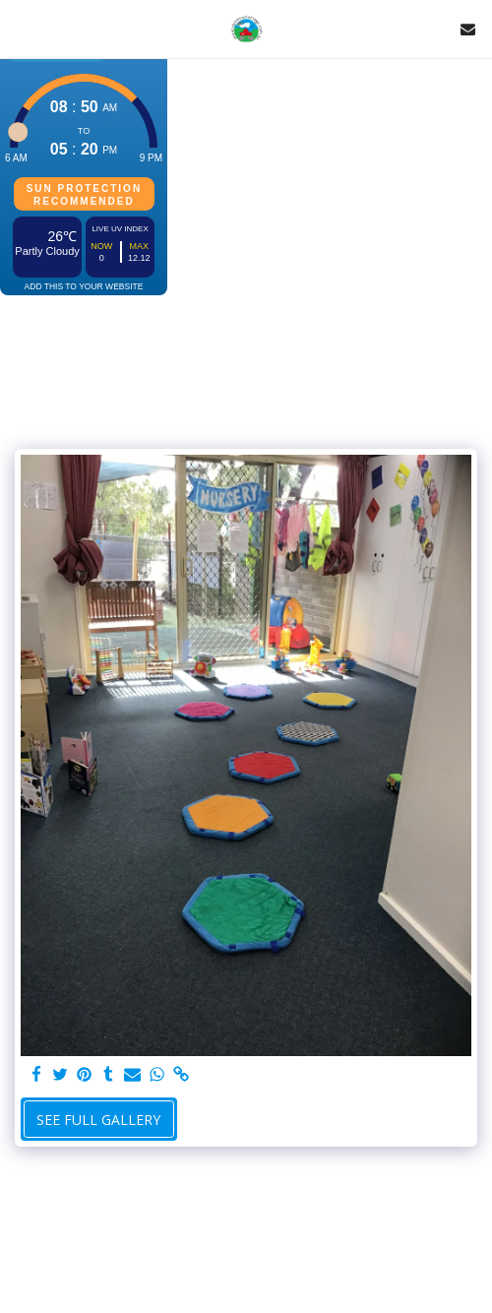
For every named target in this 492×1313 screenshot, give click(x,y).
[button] (21, 28)
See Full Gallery (98, 1119)
